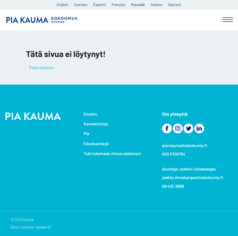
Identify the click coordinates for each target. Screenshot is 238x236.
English (62, 4)
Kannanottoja (96, 123)
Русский (138, 4)
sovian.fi (43, 227)
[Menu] (227, 20)
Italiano (156, 4)
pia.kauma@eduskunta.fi (184, 145)
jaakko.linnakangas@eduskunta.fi (192, 177)
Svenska (80, 4)
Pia (86, 133)
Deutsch (174, 4)
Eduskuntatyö (96, 143)
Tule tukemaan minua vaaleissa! (112, 153)
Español (99, 4)
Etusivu (90, 114)
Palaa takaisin (41, 67)
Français (118, 4)
